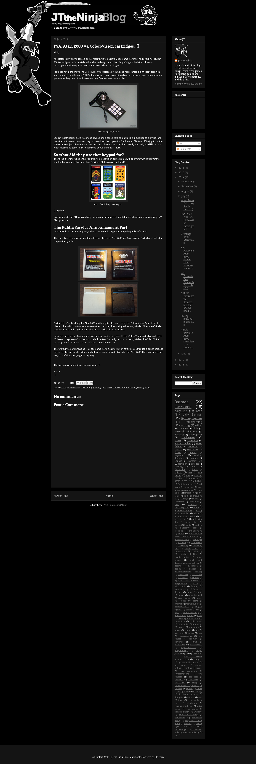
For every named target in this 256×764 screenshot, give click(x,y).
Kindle (186, 496)
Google (137, 757)
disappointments (183, 572)
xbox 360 (195, 726)
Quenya (184, 499)
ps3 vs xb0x (196, 653)
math (199, 615)
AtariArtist (193, 478)
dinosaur (193, 569)
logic (177, 612)
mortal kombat (183, 443)
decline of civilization (186, 566)
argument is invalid (185, 516)
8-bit (188, 475)
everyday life (181, 583)
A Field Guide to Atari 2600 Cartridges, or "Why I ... (187, 338)
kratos (189, 610)
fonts (194, 466)
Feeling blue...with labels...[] (187, 320)
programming (181, 650)
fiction (178, 452)
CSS (185, 481)
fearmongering (181, 589)
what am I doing (188, 715)
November (187, 181)
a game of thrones (183, 510)
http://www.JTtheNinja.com (79, 27)
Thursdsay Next (182, 507)
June (184, 353)
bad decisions (191, 522)
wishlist (187, 723)
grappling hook (195, 595)
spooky (189, 688)
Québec (195, 499)
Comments (184, 149)
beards (187, 525)
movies (181, 627)
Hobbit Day (189, 487)
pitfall (194, 642)
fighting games (191, 418)
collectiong (86, 387)
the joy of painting (188, 694)
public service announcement (121, 387)
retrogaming (143, 387)
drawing (198, 572)
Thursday (192, 504)
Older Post (156, 495)
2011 (181, 364)
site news (193, 680)
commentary (180, 551)
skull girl (180, 683)
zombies (183, 428)
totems (190, 697)
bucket (181, 534)
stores (199, 688)
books (178, 440)
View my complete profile (188, 83)
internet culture (192, 604)
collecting (193, 440)
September (187, 186)
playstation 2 (196, 645)
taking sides (183, 691)
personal (179, 642)
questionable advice (188, 662)
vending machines (183, 706)
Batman (182, 402)
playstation (180, 645)
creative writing (182, 557)
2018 (181, 167)
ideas (195, 469)
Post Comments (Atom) (115, 505)
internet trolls (182, 607)
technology (197, 691)
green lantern (184, 598)
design (178, 569)
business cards (182, 539)
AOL (181, 478)
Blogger (159, 757)
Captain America (185, 484)
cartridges (197, 539)
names (188, 630)
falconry (194, 586)
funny (189, 592)
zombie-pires (188, 437)
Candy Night (196, 481)
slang (194, 683)
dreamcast (183, 574)
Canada (178, 461)
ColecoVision (91, 72)
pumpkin (198, 659)
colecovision (73, 387)
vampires (179, 434)
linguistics (179, 455)
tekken (198, 425)
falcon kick (180, 586)
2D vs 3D (193, 446)
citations (182, 542)
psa (104, 387)
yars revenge (180, 729)
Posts (181, 143)
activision (182, 463)
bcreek (178, 525)
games (199, 592)
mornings (197, 624)
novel (199, 633)
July (183, 196)
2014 (181, 177)
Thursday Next (194, 461)
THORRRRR (194, 502)
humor (199, 598)
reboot (199, 668)
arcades (195, 463)
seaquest (193, 677)
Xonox (196, 507)
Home (109, 495)
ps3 (186, 653)
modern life (183, 624)
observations (186, 636)
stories (194, 458)
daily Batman (192, 414)
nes (197, 630)
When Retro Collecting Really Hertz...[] (187, 205)
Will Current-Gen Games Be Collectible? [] (187, 281)
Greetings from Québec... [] (187, 238)
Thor (177, 504)
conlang (179, 466)
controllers (192, 449)
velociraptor (192, 703)
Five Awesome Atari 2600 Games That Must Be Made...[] (187, 258)
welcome (198, 712)
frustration (180, 469)
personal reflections (186, 431)
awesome (183, 406)
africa (196, 513)
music (177, 630)
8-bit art (198, 475)
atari (63, 387)
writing (185, 425)
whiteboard (180, 718)
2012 (181, 359)
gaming (97, 387)
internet (178, 604)
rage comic (181, 665)
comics (178, 449)
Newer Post (61, 495)
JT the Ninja (185, 60)
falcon (195, 583)
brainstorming (195, 531)
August (185, 191)
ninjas (191, 633)
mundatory (194, 627)
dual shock (197, 574)
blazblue (179, 531)
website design (182, 712)
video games (195, 434)
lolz (196, 428)
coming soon (191, 548)
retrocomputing (182, 674)
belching (198, 525)
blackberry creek (188, 528)
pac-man (193, 639)
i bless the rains (188, 601)
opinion (178, 472)
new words (180, 633)
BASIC (177, 481)
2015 (181, 172)
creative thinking (188, 554)
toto (200, 697)
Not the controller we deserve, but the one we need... (187, 302)
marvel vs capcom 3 (184, 615)
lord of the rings (191, 612)
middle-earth (196, 621)
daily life (181, 411)
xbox (185, 726)
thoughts (179, 697)
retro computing (188, 671)
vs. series (192, 709)
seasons (179, 680)
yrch (176, 735)
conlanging (197, 551)
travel (180, 700)
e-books (195, 577)
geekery (193, 452)
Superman (179, 502)
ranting (188, 668)
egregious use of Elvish (187, 580)
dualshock (183, 577)
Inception (189, 493)
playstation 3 (188, 647)
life (197, 610)
